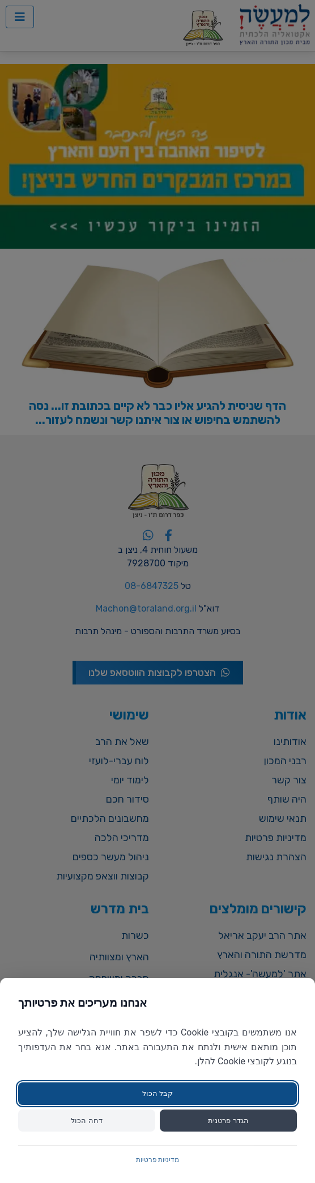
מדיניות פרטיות (158, 1160)
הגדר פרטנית (228, 1120)
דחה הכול (86, 1120)
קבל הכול (157, 1093)
